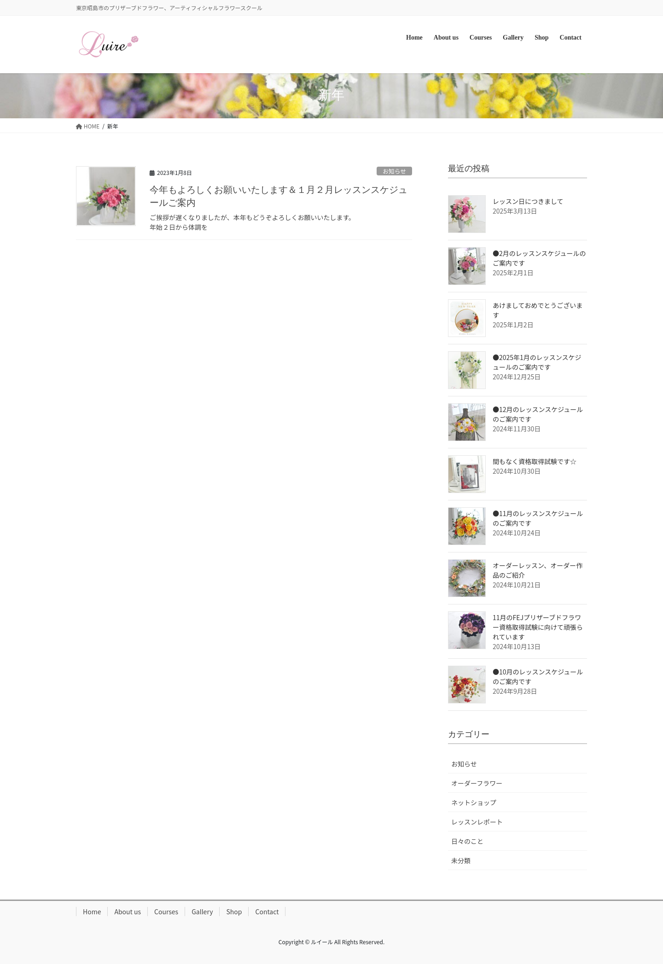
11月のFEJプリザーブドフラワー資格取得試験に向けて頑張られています (538, 627)
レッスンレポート (477, 821)
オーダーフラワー (476, 783)
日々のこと (467, 841)
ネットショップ (473, 802)
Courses (166, 911)
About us (127, 911)
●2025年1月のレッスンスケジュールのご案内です (537, 362)
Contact (267, 911)
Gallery (202, 911)
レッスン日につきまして (528, 201)
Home (92, 911)
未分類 (461, 860)
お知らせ (394, 171)
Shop (234, 911)
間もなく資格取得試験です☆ (534, 461)
